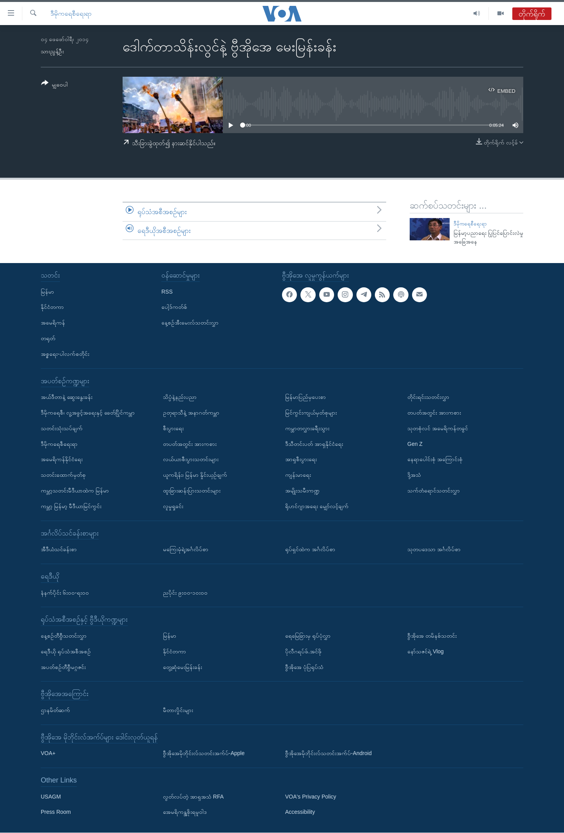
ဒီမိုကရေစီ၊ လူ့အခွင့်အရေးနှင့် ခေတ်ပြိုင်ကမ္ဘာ (88, 412)
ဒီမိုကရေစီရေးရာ (71, 13)
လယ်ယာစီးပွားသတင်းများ (191, 459)
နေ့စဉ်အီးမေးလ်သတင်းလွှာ (190, 322)
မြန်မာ (47, 291)
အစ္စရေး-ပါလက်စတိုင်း (65, 354)
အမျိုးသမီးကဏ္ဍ (302, 490)
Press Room (56, 812)
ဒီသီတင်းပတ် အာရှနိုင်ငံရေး (314, 444)
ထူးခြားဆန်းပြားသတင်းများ (192, 490)
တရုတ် (48, 338)
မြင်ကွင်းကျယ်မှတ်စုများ (311, 412)
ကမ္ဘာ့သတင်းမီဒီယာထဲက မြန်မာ (75, 490)
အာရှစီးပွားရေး (301, 459)
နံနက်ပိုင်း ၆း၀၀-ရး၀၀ (65, 593)
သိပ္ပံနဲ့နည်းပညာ (180, 397)
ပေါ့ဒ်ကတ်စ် (174, 307)
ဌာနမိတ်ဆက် (55, 710)
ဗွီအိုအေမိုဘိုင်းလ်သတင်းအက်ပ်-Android (328, 753)
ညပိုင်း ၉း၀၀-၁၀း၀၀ (185, 593)
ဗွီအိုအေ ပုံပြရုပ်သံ (304, 667)
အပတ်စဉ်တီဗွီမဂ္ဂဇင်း (63, 667)
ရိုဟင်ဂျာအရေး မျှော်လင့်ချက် (317, 506)
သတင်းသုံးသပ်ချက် (62, 428)
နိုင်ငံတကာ (52, 307)
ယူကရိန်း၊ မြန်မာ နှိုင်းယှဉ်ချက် (195, 475)
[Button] (54, 85)
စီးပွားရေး (173, 428)
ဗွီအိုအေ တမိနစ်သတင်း (432, 636)
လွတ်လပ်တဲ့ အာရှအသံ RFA (193, 796)
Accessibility (300, 812)
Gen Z (415, 444)
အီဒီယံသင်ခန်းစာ (59, 549)
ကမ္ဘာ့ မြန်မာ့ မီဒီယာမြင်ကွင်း (71, 506)
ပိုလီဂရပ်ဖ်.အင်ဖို (303, 651)
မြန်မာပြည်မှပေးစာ (305, 397)
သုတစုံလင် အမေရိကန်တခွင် (437, 428)
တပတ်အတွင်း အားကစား (190, 444)
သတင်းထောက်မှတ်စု (63, 475)
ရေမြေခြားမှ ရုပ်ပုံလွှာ (308, 636)
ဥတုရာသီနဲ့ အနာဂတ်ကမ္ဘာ (191, 412)
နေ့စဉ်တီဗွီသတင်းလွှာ (64, 636)
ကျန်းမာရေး (298, 475)
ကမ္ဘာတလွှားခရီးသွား (307, 428)
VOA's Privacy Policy (310, 796)
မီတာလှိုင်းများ (178, 710)
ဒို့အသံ (414, 475)
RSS (167, 291)
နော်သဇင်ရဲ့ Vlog (425, 651)
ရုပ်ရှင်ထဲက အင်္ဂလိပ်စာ (310, 549)
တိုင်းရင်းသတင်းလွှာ (428, 397)
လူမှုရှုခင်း (173, 506)
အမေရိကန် (53, 322)
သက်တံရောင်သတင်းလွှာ (433, 490)
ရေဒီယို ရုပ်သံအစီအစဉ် (66, 651)
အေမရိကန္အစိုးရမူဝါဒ (185, 812)
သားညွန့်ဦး (52, 51)
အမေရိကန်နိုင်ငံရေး (62, 459)
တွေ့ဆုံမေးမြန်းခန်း (182, 667)
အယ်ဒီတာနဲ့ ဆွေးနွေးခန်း (66, 397)
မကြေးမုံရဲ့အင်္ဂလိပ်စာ (185, 549)
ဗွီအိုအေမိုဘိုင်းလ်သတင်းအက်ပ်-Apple (203, 753)
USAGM (51, 796)
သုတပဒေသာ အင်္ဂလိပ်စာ (434, 549)
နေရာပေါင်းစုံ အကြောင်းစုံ (435, 459)
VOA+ (48, 753)
